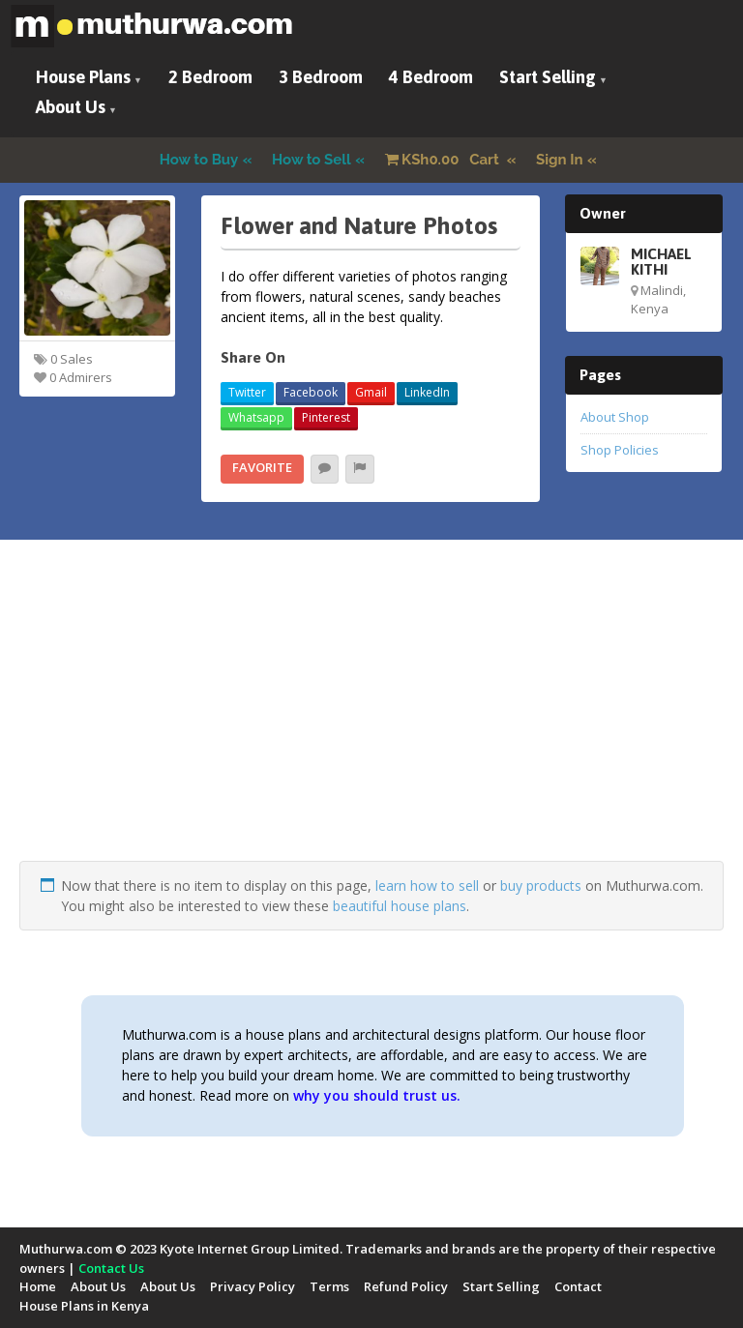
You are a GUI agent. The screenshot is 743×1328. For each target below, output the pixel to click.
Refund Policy (406, 1286)
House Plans (83, 77)
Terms (329, 1286)
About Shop (614, 417)
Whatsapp (256, 417)
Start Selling (547, 77)
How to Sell (311, 159)
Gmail (371, 392)
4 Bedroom (431, 77)
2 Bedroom (210, 77)
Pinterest (326, 417)
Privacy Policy (252, 1286)
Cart (444, 159)
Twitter (247, 392)
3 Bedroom (321, 77)
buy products (540, 885)
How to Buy (199, 159)
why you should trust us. (377, 1095)
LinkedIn (427, 392)
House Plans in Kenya (84, 1305)
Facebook (310, 392)
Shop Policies (619, 449)
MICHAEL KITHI (661, 261)
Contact (578, 1286)
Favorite (262, 467)
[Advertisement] (371, 725)
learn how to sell (427, 885)
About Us (70, 107)
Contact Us (111, 1268)
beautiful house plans (399, 906)
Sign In (559, 159)
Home (37, 1286)
